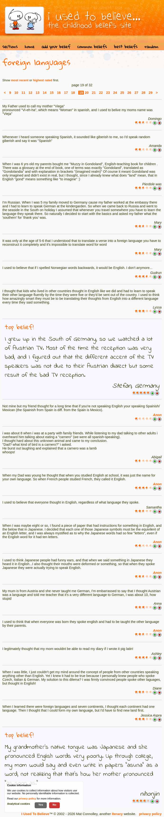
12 (30, 93)
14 (45, 93)
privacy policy (150, 814)
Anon (157, 415)
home (29, 46)
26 (129, 93)
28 (143, 93)
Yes (40, 804)
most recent (19, 80)
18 (73, 93)
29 (150, 93)
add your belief (56, 46)
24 (115, 93)
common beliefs (92, 46)
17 (66, 93)
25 (122, 93)
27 (136, 93)
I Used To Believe (35, 814)
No (54, 804)
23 (108, 93)
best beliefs (125, 46)
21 (94, 93)
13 (37, 93)
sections (10, 46)
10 (16, 93)
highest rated (42, 80)
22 (101, 93)
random (151, 46)
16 (59, 93)
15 (52, 93)
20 (87, 93)
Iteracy (117, 814)
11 (23, 93)
